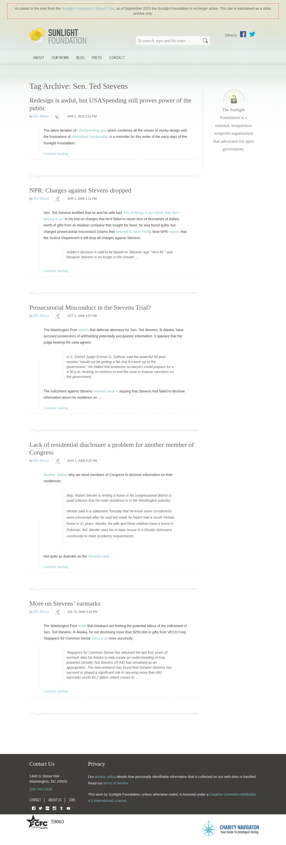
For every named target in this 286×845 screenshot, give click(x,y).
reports (174, 232)
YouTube (68, 808)
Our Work (60, 57)
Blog (80, 57)
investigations (58, 199)
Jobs (72, 800)
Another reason (56, 475)
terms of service (115, 783)
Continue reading (56, 154)
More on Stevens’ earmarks (65, 603)
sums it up (100, 638)
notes (82, 626)
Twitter (252, 34)
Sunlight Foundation (58, 36)
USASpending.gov (91, 130)
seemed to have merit (132, 232)
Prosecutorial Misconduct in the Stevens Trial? (90, 307)
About (38, 57)
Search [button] (205, 41)
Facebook (243, 34)
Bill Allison (41, 116)
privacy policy (105, 777)
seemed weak (104, 391)
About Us (54, 800)
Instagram (54, 808)
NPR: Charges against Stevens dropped (80, 190)
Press (97, 57)
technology (58, 117)
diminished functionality (90, 137)
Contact (117, 57)
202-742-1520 (40, 789)
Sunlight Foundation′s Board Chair (87, 8)
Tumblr (61, 808)
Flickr (47, 808)
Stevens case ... (100, 556)
